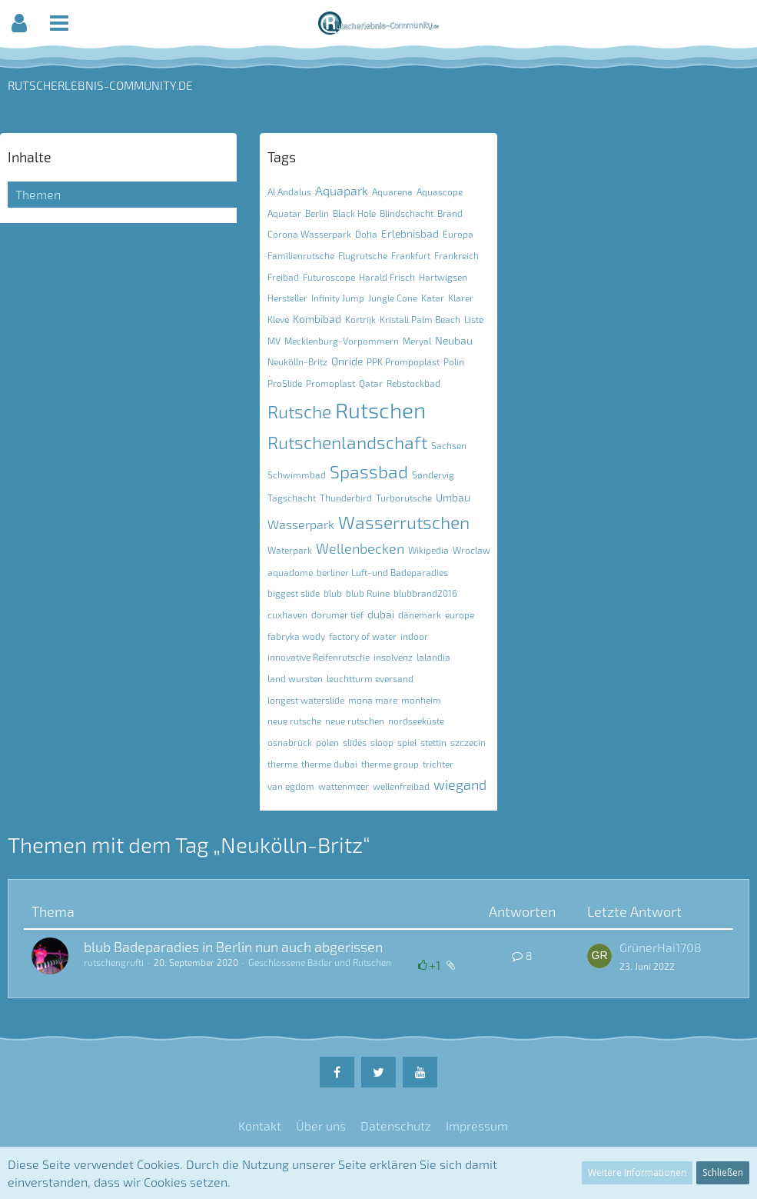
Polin (453, 361)
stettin (433, 742)
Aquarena (392, 191)
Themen (38, 194)
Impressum (477, 1125)
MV (274, 340)
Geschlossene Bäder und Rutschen (319, 962)
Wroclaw (471, 550)
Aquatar (284, 213)
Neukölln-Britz (297, 361)
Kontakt (259, 1125)
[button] (19, 23)
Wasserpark (300, 524)
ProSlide (284, 383)
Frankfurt (410, 255)
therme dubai (329, 763)
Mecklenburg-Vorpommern (341, 340)
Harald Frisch (387, 276)
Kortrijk (360, 319)
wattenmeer (343, 786)
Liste (473, 319)
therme (282, 763)
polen (327, 742)
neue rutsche (294, 720)
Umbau (453, 497)
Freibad (283, 276)
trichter (438, 763)
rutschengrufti (114, 962)
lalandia (433, 656)
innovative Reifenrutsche (318, 656)
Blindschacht (406, 213)
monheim (421, 699)
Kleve (278, 319)
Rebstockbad (413, 383)
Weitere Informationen (637, 1172)
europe (459, 614)
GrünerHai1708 (660, 947)
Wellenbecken (360, 548)
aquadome (290, 572)
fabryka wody (296, 636)
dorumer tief (337, 614)
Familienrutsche (300, 255)
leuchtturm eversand (370, 678)
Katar (432, 297)
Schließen (722, 1172)
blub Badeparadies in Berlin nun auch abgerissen (233, 946)
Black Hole (354, 213)
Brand (450, 213)
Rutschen (380, 410)
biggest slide (293, 593)
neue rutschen (354, 720)
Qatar (371, 383)
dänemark (419, 614)
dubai (380, 614)
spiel (407, 742)
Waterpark (289, 550)
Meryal (417, 340)
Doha (366, 233)
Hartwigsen (443, 276)
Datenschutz (395, 1125)
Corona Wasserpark (309, 233)
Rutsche (299, 411)
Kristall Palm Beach (420, 319)
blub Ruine (368, 593)
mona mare (372, 699)
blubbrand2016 (425, 593)
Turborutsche (404, 497)
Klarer (460, 297)
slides (355, 742)
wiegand (459, 784)
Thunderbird (346, 497)
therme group (390, 763)
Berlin (317, 213)
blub (333, 593)
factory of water (363, 636)
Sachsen (448, 445)
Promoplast (330, 383)
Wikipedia (428, 550)
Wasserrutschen (404, 522)
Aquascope (440, 191)
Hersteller (287, 297)
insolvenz (393, 656)
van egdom (290, 786)
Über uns (321, 1125)
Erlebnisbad (410, 233)
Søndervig (433, 474)
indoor (414, 636)
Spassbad (369, 471)
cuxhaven (287, 614)
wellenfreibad (401, 786)
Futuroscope (329, 276)
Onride (347, 361)
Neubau (454, 340)
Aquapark (341, 190)
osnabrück (289, 742)
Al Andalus (289, 191)
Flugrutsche (362, 255)
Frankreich (456, 255)
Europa (458, 233)
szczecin (468, 742)
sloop (381, 742)
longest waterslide (305, 699)
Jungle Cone (392, 297)
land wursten (295, 678)
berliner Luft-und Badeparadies (382, 572)
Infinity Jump (337, 297)
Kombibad (317, 318)
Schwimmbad (296, 474)
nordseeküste (416, 720)
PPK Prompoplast (403, 361)
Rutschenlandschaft (347, 442)
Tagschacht (291, 497)
